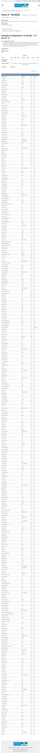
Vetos (21, 10)
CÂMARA (33, 1)
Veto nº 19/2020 (27, 10)
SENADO (29, 1)
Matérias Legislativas (15, 10)
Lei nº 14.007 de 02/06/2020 (6, 25)
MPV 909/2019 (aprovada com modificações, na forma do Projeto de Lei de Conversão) (19, 21)
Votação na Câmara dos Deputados (11, 74)
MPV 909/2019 (4, 22)
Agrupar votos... (35, 71)
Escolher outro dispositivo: (7, 29)
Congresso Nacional (6, 10)
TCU (36, 1)
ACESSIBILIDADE (25, 1)
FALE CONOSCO (18, 1)
